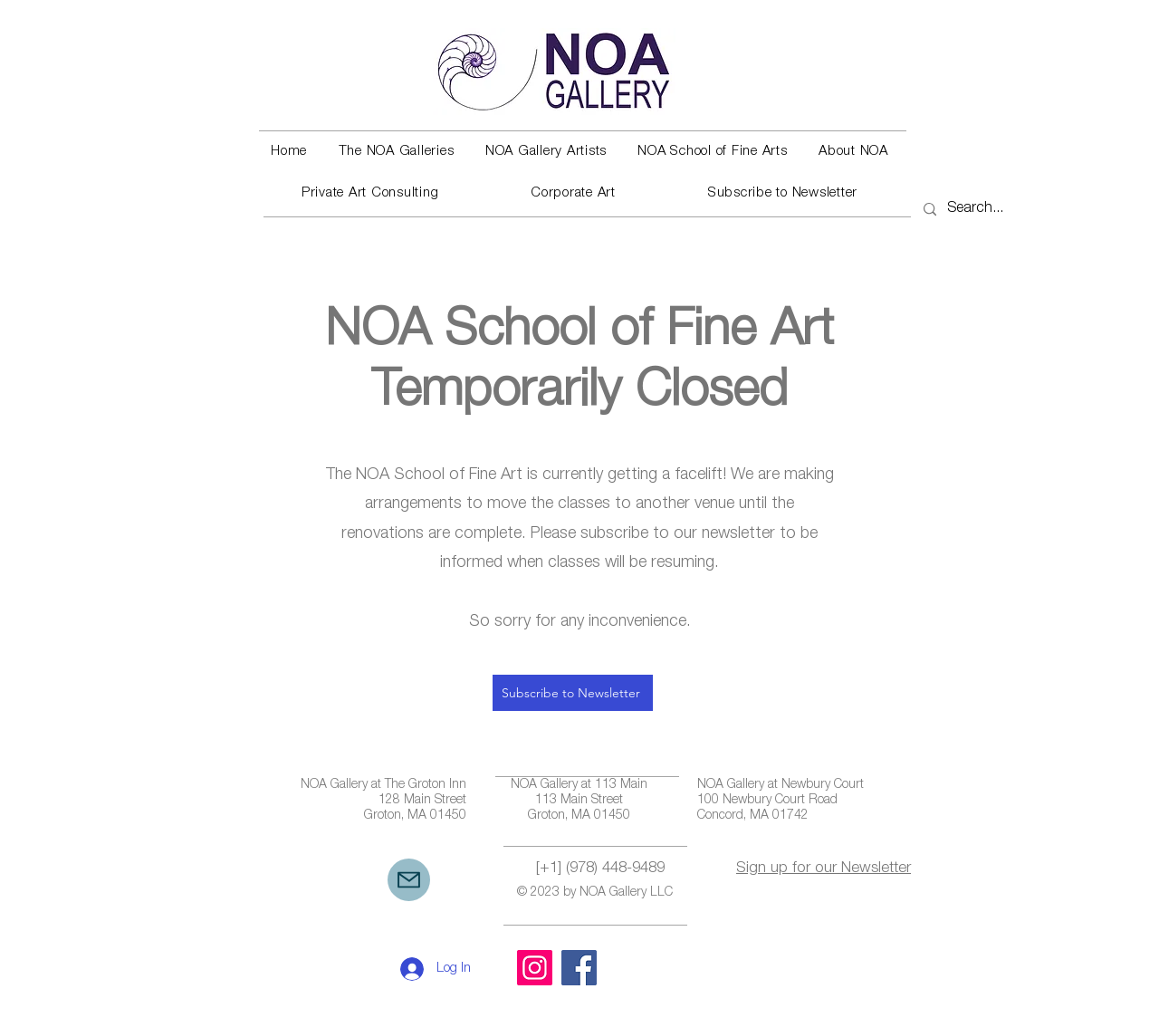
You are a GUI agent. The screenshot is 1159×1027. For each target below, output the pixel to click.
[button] (395, 152)
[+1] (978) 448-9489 (600, 869)
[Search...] (978, 209)
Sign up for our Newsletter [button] (823, 869)
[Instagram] (534, 967)
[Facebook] (579, 967)
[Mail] (409, 880)
